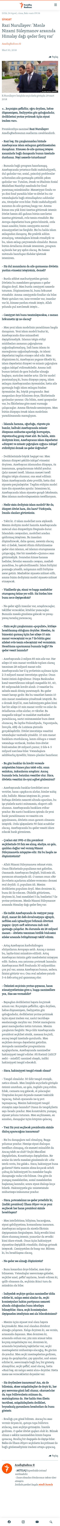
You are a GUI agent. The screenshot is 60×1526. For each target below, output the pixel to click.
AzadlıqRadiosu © (11, 44)
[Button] (53, 57)
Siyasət (7, 19)
